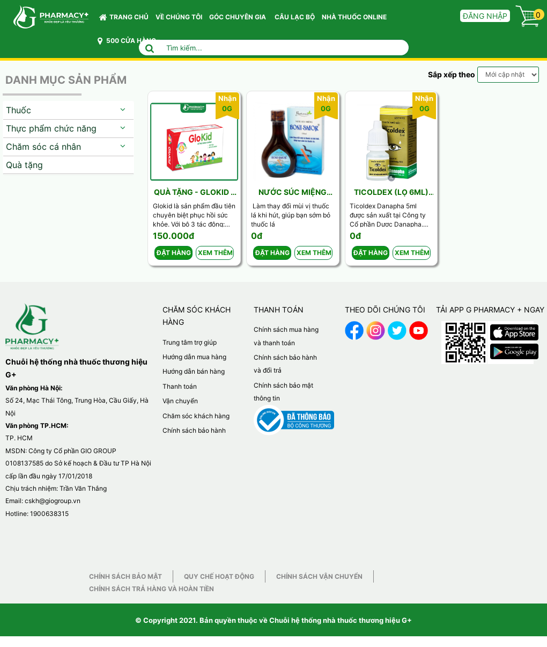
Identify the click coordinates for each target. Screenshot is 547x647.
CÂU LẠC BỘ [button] (295, 17)
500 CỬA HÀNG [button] (127, 41)
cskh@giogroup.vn (52, 501)
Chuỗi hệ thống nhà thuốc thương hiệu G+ (340, 620)
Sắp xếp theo (451, 74)
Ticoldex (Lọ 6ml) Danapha (391, 192)
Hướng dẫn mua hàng (194, 357)
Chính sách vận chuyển (319, 576)
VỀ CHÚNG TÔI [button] (179, 17)
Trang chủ (124, 17)
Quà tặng (24, 164)
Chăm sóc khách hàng (196, 416)
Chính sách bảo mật (125, 576)
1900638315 (49, 514)
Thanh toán (179, 386)
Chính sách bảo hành (194, 430)
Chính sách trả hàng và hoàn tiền (151, 589)
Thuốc (18, 110)
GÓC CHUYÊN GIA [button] (239, 19)
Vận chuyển (180, 401)
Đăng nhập (485, 15)
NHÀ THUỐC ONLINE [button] (354, 17)
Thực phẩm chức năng (51, 128)
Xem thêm (215, 253)
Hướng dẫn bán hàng (193, 371)
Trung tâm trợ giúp (189, 342)
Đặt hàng (174, 253)
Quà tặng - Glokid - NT (194, 192)
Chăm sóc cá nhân (43, 146)
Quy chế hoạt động (219, 576)
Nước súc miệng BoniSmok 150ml (292, 192)
